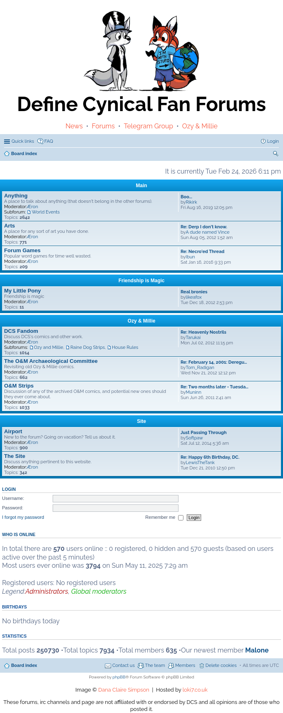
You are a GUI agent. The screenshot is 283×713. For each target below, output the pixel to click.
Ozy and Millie (48, 347)
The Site (14, 456)
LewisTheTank (200, 462)
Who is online (18, 534)
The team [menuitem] (155, 665)
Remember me (164, 517)
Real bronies (194, 292)
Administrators (47, 591)
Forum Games (22, 250)
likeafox (194, 297)
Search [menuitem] (276, 154)
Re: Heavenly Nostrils (203, 332)
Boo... (186, 197)
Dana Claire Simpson (123, 690)
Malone (257, 650)
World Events (46, 212)
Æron (32, 206)
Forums (103, 126)
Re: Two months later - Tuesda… (214, 387)
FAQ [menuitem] (48, 141)
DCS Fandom (21, 331)
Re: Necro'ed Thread (203, 251)
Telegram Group (148, 126)
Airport (13, 431)
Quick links (23, 141)
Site (141, 421)
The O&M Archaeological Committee (50, 361)
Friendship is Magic (141, 280)
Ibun (190, 257)
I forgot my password (23, 517)
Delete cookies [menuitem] (221, 665)
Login (9, 489)
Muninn (194, 392)
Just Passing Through (204, 432)
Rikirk (191, 202)
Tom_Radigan (200, 367)
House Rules (125, 347)
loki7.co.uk (195, 690)
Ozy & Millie (200, 126)
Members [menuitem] (185, 665)
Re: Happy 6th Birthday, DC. (210, 457)
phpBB (119, 677)
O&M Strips (19, 386)
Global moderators (98, 591)
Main (141, 185)
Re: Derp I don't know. (204, 227)
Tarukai (193, 337)
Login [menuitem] (273, 141)
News (74, 126)
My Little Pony (22, 291)
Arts (9, 226)
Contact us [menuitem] (123, 665)
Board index (24, 665)
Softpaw (194, 438)
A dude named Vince (208, 232)
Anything (16, 196)
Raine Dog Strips (87, 347)
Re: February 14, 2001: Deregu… (214, 362)
